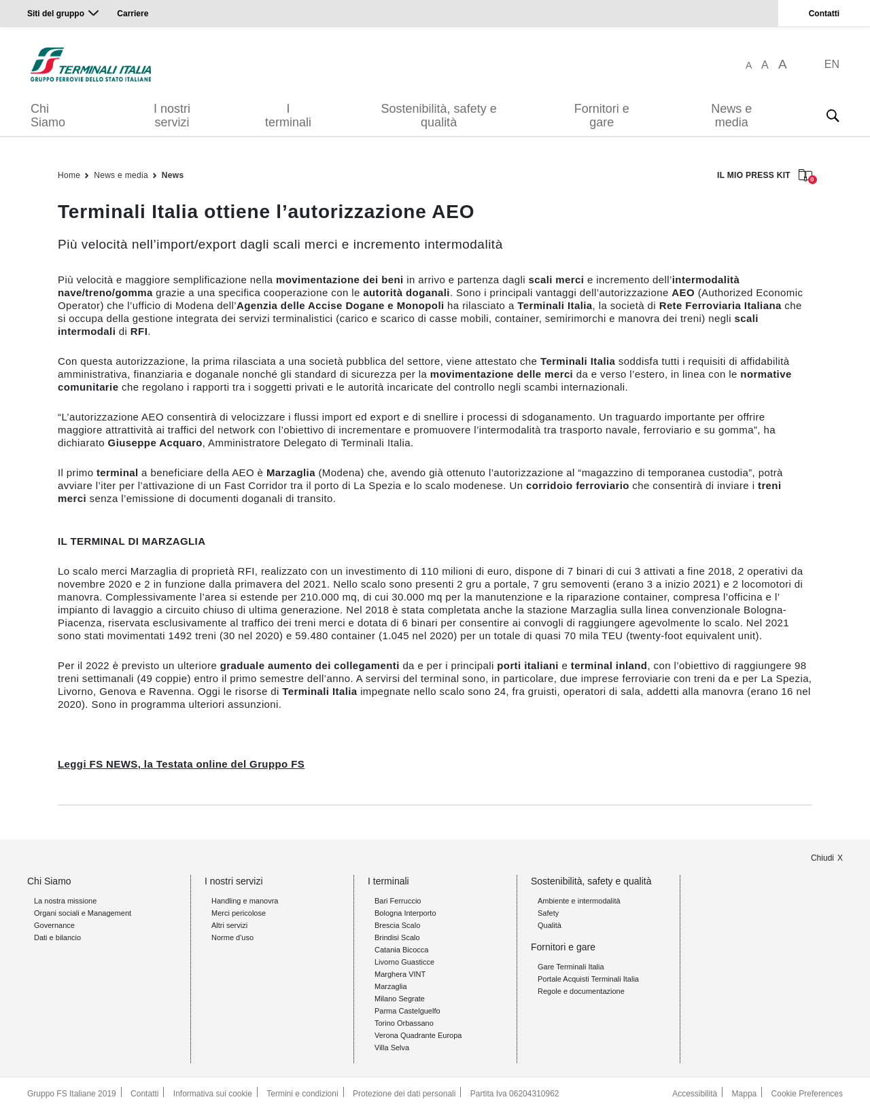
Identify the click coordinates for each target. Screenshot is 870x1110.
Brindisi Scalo (397, 937)
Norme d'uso (232, 937)
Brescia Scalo (397, 925)
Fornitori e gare (601, 115)
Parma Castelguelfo (407, 1011)
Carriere (132, 13)
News (173, 175)
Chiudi (822, 858)
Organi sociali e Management (82, 913)
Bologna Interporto (405, 913)
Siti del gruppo (55, 13)
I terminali (288, 115)
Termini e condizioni (302, 1093)
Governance (54, 925)
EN (831, 64)
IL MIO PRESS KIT (764, 176)
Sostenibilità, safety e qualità (439, 115)
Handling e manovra (244, 901)
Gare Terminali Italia (571, 967)
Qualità (549, 925)
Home (69, 175)
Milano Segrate (400, 999)
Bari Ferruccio (398, 901)
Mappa (744, 1093)
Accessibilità (694, 1093)
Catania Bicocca (402, 950)
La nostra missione (65, 901)
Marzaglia (391, 986)
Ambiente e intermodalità (579, 901)
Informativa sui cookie (212, 1093)
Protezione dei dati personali (404, 1093)
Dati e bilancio (57, 937)
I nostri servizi (172, 115)
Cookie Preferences (807, 1093)
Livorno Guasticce (404, 962)
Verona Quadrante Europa (418, 1035)
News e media (731, 115)
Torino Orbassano (404, 1023)
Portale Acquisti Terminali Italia (588, 979)
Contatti (824, 13)
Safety (548, 913)
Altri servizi (229, 925)
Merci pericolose (238, 913)
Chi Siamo (48, 115)
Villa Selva (392, 1047)
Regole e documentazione (581, 991)
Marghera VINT (400, 974)
